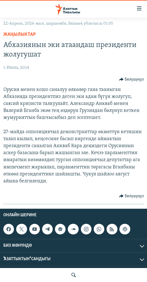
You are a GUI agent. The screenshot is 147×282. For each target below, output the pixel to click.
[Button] (131, 79)
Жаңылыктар (19, 34)
